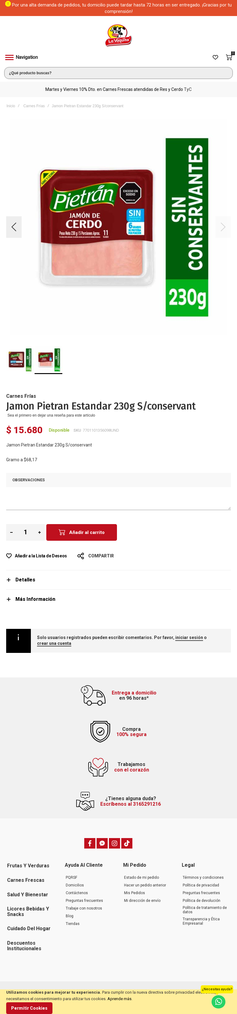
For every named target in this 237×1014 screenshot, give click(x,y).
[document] (118, 1001)
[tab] (118, 579)
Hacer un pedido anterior (145, 885)
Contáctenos (77, 893)
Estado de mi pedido (141, 877)
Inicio (10, 106)
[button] (14, 227)
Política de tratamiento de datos (205, 910)
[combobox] (118, 73)
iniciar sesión (189, 637)
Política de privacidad (201, 885)
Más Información (35, 599)
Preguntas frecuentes (84, 900)
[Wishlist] (215, 57)
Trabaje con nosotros (84, 908)
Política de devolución (201, 900)
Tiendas (73, 924)
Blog (69, 916)
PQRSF (71, 877)
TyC (188, 89)
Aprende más (119, 998)
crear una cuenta (54, 643)
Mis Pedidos (134, 893)
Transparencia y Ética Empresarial (201, 921)
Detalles (25, 580)
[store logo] (118, 35)
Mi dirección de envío (142, 900)
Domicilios (75, 885)
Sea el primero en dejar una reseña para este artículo (51, 415)
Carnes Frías (34, 106)
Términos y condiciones (203, 877)
